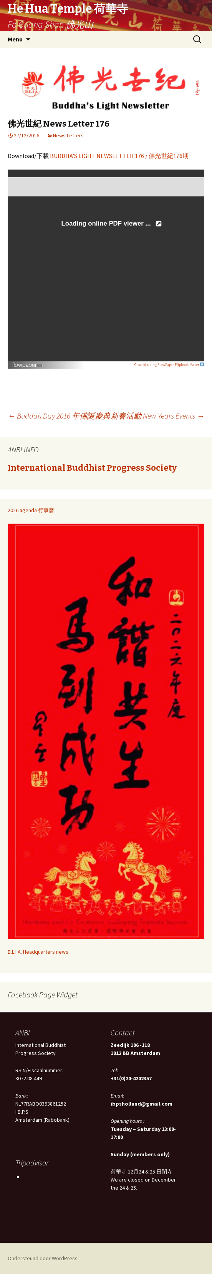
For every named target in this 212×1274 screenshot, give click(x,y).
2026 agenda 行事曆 (31, 510)
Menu (15, 39)
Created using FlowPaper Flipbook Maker (169, 364)
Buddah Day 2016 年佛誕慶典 (59, 415)
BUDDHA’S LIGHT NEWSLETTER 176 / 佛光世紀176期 (119, 156)
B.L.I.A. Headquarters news (38, 951)
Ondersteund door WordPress (43, 1258)
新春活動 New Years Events (157, 415)
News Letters (68, 135)
